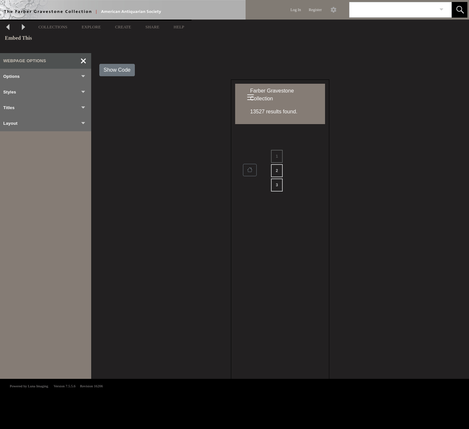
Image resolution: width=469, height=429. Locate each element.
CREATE (123, 26)
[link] (441, 9)
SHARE (152, 26)
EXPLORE (91, 26)
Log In (296, 9)
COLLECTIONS (52, 26)
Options (44, 76)
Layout (44, 123)
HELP (179, 26)
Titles (44, 107)
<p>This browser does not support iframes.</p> (234, 403)
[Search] (393, 10)
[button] (459, 10)
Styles (44, 92)
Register (315, 9)
